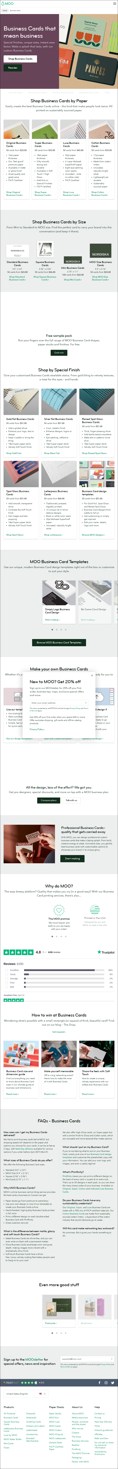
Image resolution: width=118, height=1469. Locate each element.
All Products (9, 1421)
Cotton (82, 1196)
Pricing (98, 1425)
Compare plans (48, 807)
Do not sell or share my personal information (104, 1452)
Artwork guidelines (104, 1437)
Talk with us (71, 807)
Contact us (100, 1421)
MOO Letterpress (57, 1445)
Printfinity (67, 1183)
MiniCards (8, 1451)
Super (75, 1196)
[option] (59, 611)
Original (67, 1196)
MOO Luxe (54, 1429)
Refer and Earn (101, 1445)
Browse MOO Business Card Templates (59, 650)
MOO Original (56, 1441)
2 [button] (57, 637)
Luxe (89, 1215)
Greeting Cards (33, 1429)
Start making (72, 866)
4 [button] (65, 637)
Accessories (32, 1441)
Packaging (77, 1465)
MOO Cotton (55, 1437)
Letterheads (31, 1437)
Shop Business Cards (20, 58)
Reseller (75, 1452)
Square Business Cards (11, 1430)
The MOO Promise (81, 1460)
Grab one (59, 360)
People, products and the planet (80, 1430)
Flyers (6, 1455)
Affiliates (99, 1441)
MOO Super (55, 1433)
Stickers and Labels (35, 1433)
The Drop (76, 1444)
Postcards (30, 1421)
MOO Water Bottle (13, 1446)
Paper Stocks (55, 1421)
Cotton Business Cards (74, 1221)
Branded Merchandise (32, 1447)
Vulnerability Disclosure (100, 1460)
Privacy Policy (105, 1372)
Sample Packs (55, 1450)
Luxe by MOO (10, 1442)
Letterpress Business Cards (13, 1437)
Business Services (80, 1448)
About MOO (78, 1421)
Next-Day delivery (24, 1156)
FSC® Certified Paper (56, 1455)
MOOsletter (34, 1367)
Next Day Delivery (103, 1429)
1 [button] (52, 637)
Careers (75, 1440)
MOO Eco (54, 1425)
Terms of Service (66, 1374)
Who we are (77, 1436)
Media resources (80, 1425)
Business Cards (11, 1425)
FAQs (97, 1433)
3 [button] (61, 637)
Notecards (31, 1425)
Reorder (12, 67)
